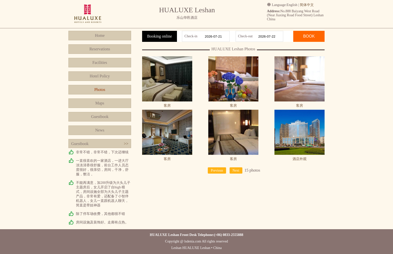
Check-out (245, 36)
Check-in (190, 36)
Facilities (99, 62)
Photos (99, 89)
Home (100, 35)
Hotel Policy (100, 76)
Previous (217, 170)
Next (236, 170)
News (99, 130)
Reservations (99, 49)
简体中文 (307, 5)
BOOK (309, 36)
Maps (99, 103)
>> (126, 144)
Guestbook (99, 116)
